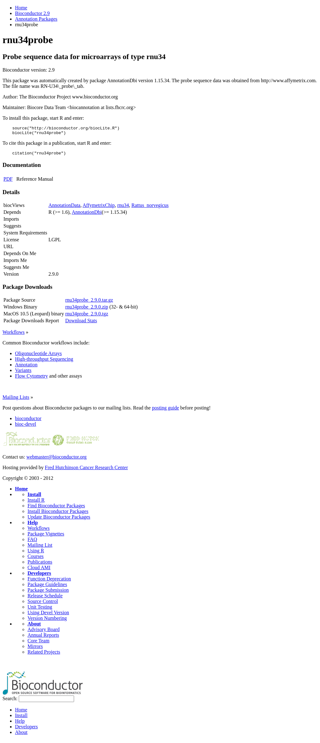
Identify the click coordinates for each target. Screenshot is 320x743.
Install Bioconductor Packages (58, 514)
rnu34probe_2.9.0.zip (86, 309)
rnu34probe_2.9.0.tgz (86, 316)
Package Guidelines (47, 587)
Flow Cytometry (31, 378)
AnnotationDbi (87, 215)
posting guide (165, 410)
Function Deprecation (49, 581)
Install (34, 497)
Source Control (43, 604)
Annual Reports (43, 637)
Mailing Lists (15, 400)
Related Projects (44, 654)
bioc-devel (25, 426)
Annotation (26, 367)
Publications (40, 564)
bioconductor (28, 421)
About (34, 626)
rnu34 (123, 208)
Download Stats (81, 323)
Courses (36, 559)
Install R (36, 502)
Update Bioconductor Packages (59, 519)
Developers (39, 576)
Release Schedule (45, 598)
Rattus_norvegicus (149, 208)
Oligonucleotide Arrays (38, 356)
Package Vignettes (46, 536)
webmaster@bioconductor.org (56, 459)
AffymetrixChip (98, 208)
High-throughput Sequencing (44, 361)
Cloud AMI (39, 570)
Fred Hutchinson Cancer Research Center (86, 470)
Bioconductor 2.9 (32, 13)
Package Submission (48, 592)
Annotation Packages (36, 19)
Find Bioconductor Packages (56, 508)
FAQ (32, 542)
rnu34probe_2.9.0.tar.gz (89, 302)
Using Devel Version (48, 615)
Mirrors (35, 649)
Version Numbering (47, 621)
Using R (36, 553)
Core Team (38, 643)
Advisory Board (44, 632)
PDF (7, 181)
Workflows (13, 335)
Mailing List (40, 547)
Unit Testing (40, 609)
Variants (23, 373)
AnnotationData (64, 208)
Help (33, 525)
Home (21, 7)
